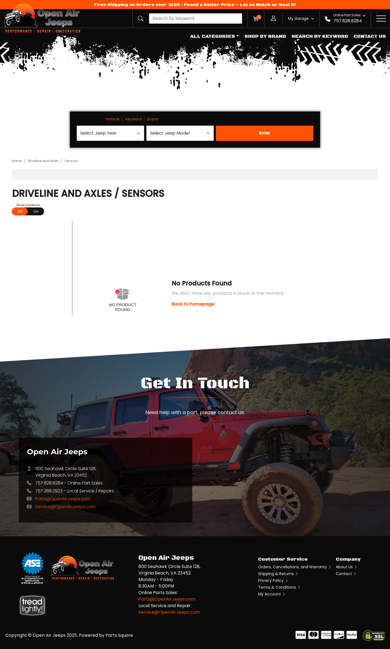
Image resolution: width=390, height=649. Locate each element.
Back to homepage (193, 304)
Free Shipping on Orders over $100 (137, 4)
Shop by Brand (265, 36)
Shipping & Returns (278, 573)
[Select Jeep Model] (180, 133)
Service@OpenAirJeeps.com (65, 507)
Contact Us (370, 36)
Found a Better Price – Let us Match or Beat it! (240, 4)
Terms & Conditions (279, 587)
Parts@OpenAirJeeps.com (63, 499)
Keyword (133, 119)
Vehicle (113, 119)
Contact (346, 573)
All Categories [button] (212, 36)
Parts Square (119, 635)
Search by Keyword (320, 36)
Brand (152, 119)
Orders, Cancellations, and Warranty (295, 567)
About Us (347, 567)
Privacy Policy (273, 580)
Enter (264, 133)
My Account (272, 594)
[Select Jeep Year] (110, 133)
